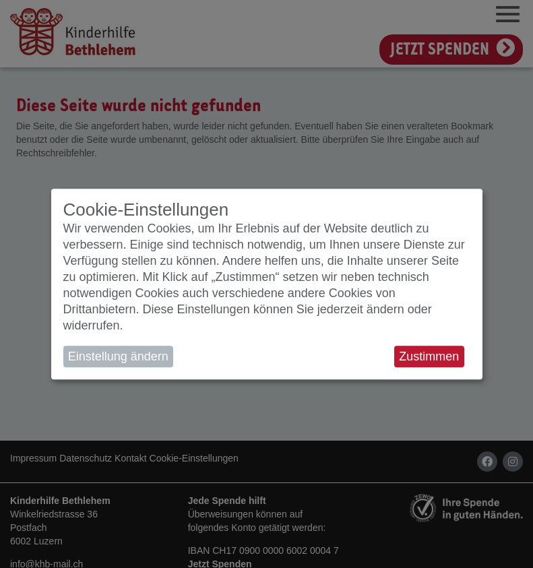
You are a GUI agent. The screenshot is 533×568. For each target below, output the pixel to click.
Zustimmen (429, 356)
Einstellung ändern (118, 356)
